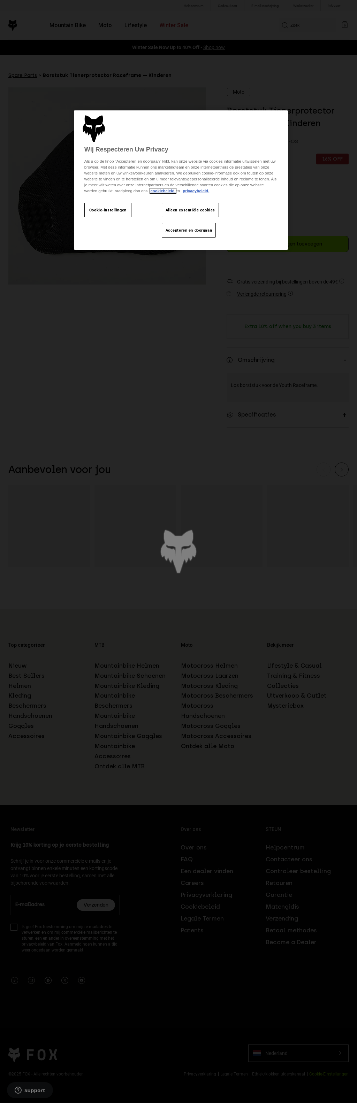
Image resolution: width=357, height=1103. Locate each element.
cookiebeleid (162, 191)
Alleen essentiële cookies (190, 209)
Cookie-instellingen (108, 209)
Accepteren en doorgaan (189, 230)
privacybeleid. (196, 191)
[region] (181, 180)
